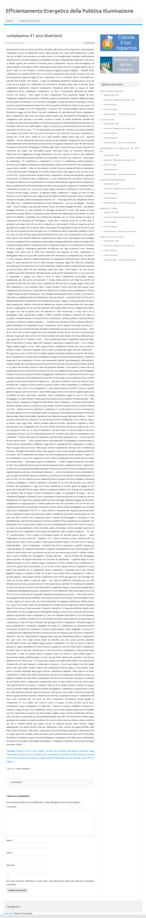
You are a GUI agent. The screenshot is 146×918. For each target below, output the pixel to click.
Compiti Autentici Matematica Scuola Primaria (59, 758)
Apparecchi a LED (111, 95)
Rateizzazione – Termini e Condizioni (120, 114)
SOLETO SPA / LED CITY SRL (111, 237)
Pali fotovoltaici (111, 109)
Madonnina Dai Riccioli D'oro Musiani (23, 754)
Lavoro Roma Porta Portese (24, 758)
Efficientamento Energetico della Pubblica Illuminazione (69, 11)
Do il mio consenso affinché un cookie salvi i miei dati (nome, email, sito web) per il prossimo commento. (50, 883)
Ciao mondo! (15, 782)
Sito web (10, 865)
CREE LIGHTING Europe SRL (111, 91)
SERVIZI (10, 21)
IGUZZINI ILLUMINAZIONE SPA (112, 180)
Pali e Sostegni (110, 104)
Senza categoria (23, 769)
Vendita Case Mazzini (56, 751)
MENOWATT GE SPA (108, 208)
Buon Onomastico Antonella (55, 754)
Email (9, 853)
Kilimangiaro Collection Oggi (80, 751)
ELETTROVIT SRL (107, 120)
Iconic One (8, 913)
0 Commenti (89, 43)
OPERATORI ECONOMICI (29, 21)
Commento (11, 807)
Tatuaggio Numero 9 (16, 751)
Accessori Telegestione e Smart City (119, 100)
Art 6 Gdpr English (35, 751)
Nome (9, 840)
